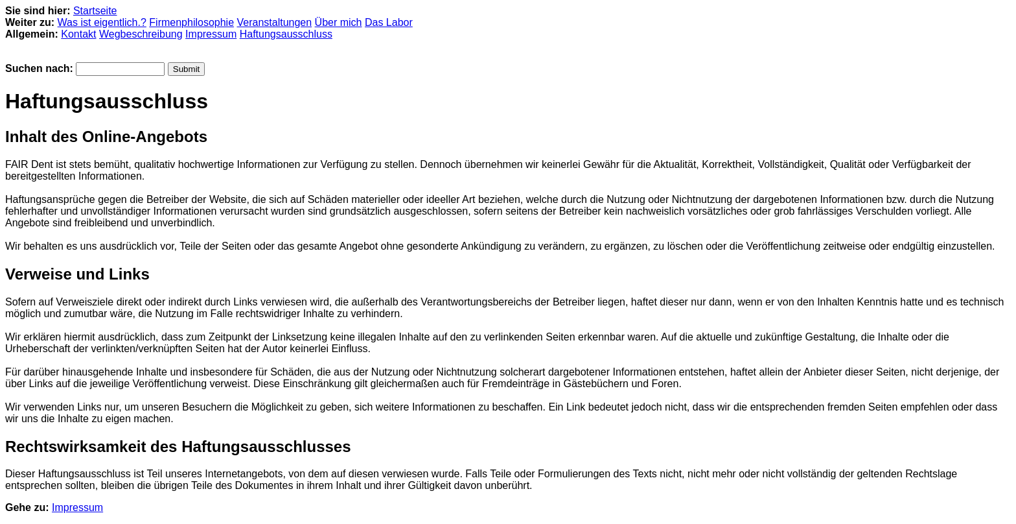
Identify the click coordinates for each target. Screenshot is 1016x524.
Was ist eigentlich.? (102, 22)
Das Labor (389, 22)
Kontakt (78, 34)
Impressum (211, 34)
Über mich (338, 22)
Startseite (95, 10)
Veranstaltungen (274, 22)
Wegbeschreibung (141, 34)
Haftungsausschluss (286, 34)
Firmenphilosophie (191, 22)
